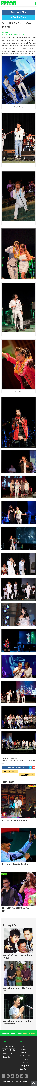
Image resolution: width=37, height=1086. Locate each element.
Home (22, 1046)
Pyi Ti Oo (13, 1053)
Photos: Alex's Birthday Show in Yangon (14, 820)
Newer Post (10, 771)
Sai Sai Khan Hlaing (8, 1046)
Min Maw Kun (6, 1057)
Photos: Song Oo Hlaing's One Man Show (14, 864)
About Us (23, 1053)
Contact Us (24, 1062)
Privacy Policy (25, 1066)
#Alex (3, 35)
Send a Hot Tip (25, 1056)
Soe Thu (12, 1050)
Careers (23, 1049)
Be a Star (23, 1069)
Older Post (27, 774)
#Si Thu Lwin (9, 35)
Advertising (24, 1059)
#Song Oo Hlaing (19, 35)
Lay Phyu (5, 1050)
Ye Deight (5, 1053)
